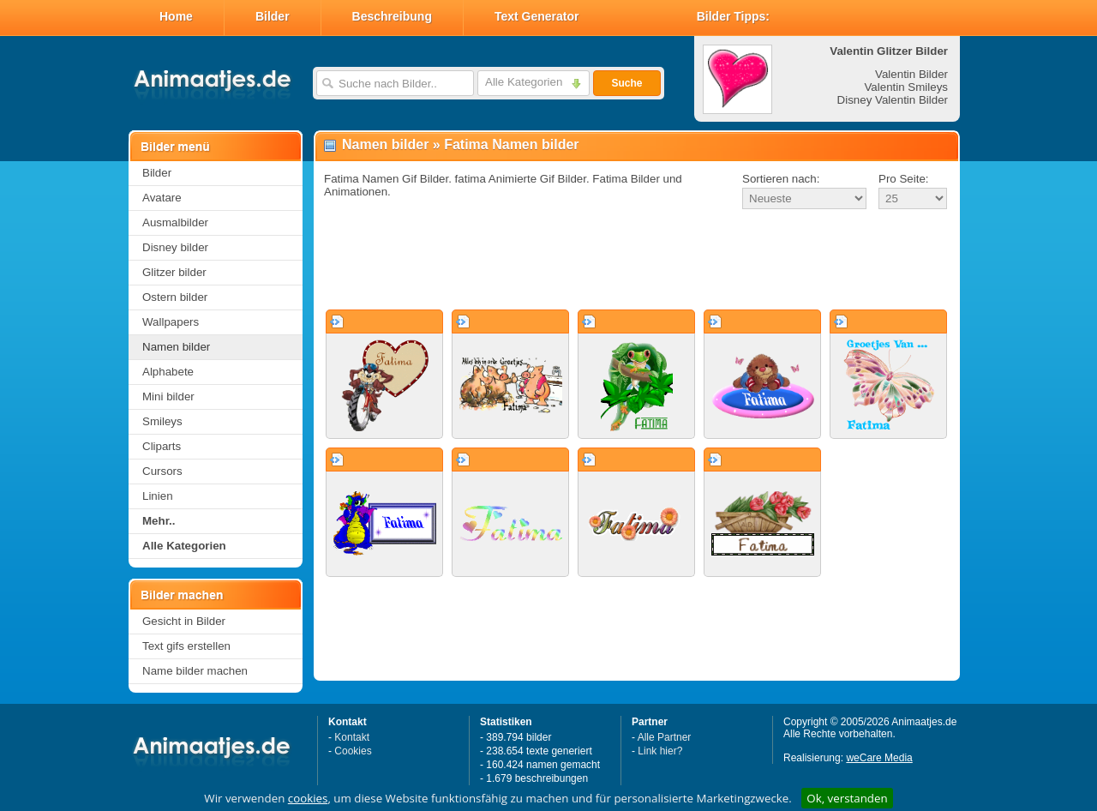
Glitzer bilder (174, 272)
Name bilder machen (195, 670)
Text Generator (537, 16)
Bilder (272, 16)
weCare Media (879, 758)
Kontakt (351, 737)
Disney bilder (175, 247)
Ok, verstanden (846, 798)
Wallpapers (170, 321)
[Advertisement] (637, 260)
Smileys (162, 421)
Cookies (352, 751)
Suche (626, 83)
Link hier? (660, 751)
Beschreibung (392, 16)
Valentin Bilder (911, 74)
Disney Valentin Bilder (892, 99)
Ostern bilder (174, 297)
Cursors (162, 471)
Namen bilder (176, 346)
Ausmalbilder (175, 222)
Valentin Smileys (906, 87)
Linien (157, 496)
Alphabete (168, 371)
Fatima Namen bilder (511, 144)
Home (176, 16)
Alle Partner (665, 737)
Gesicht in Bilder (183, 621)
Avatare (162, 197)
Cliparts (161, 446)
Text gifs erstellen (186, 646)
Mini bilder (168, 396)
